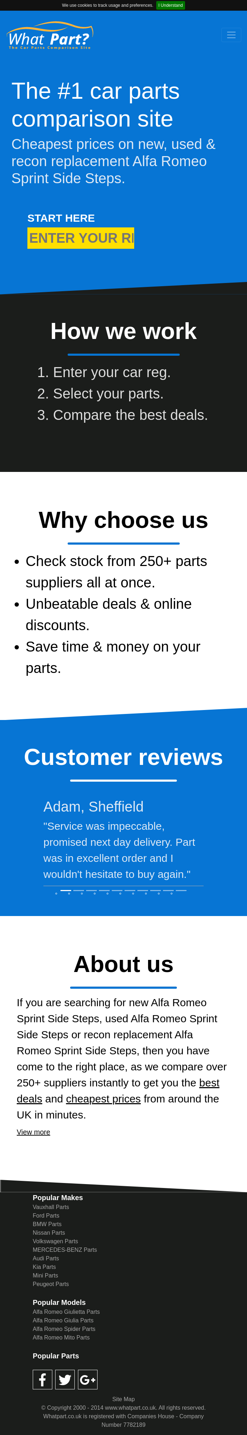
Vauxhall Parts (51, 1207)
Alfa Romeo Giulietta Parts (66, 1312)
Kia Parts (44, 1267)
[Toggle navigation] (231, 35)
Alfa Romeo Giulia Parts (63, 1320)
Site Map (123, 1399)
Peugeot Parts (51, 1284)
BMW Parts (47, 1224)
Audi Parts (46, 1258)
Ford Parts (46, 1216)
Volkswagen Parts (55, 1241)
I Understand (170, 5)
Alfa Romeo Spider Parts (64, 1329)
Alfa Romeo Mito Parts (61, 1337)
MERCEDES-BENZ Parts (65, 1250)
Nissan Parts (49, 1233)
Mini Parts (45, 1275)
